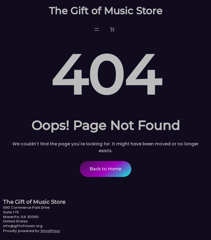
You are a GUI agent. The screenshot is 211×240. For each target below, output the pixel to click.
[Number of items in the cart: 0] (112, 29)
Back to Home (105, 168)
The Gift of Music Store (105, 11)
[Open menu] (96, 29)
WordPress (50, 230)
